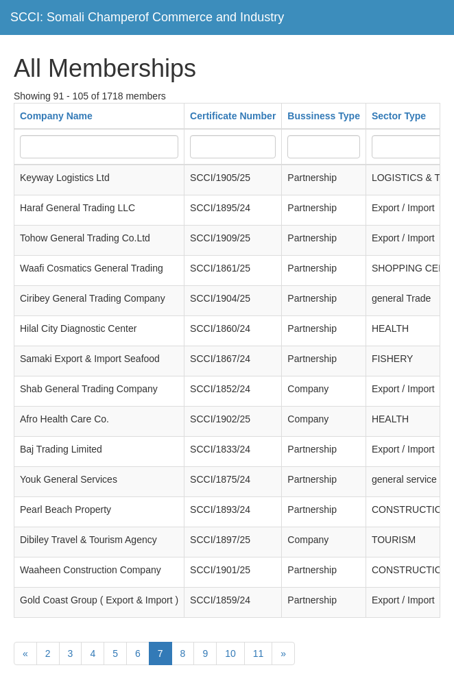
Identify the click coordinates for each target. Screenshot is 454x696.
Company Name (56, 115)
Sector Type (399, 115)
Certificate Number (233, 115)
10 (230, 653)
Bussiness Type (323, 115)
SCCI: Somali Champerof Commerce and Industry (147, 17)
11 (258, 653)
